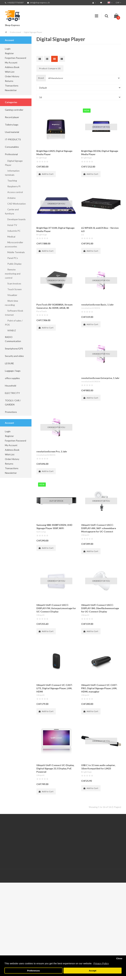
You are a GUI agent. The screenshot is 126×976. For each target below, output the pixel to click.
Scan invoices (13, 283)
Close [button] (119, 958)
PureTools (41, 311)
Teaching (11, 180)
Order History (12, 76)
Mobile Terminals (15, 252)
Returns (9, 81)
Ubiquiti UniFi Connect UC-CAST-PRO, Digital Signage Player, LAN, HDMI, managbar (99, 688)
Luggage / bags (13, 370)
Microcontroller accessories (14, 244)
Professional (15, 32)
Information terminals (12, 172)
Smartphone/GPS (14, 348)
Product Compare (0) (50, 68)
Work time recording (11, 302)
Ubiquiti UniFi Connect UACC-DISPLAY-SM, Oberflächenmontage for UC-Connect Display (100, 608)
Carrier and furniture (12, 211)
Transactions (11, 85)
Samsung (41, 531)
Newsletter (11, 90)
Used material (12, 132)
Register (9, 53)
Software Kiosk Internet (14, 312)
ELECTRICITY (12, 393)
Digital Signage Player (33, 32)
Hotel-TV (11, 225)
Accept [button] (92, 970)
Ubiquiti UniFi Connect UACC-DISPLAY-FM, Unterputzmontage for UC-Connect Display (56, 608)
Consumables (12, 146)
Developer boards (15, 219)
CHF (118, 2)
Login (7, 48)
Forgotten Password (15, 57)
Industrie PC (13, 230)
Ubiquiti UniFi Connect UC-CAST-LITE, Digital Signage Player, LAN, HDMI (54, 688)
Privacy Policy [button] (101, 963)
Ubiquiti (85, 535)
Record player (12, 117)
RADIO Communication (13, 339)
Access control (14, 192)
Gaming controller (14, 109)
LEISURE (9, 363)
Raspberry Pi (12, 186)
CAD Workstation (15, 203)
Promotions (11, 412)
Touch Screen (13, 289)
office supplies (12, 378)
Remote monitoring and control (12, 273)
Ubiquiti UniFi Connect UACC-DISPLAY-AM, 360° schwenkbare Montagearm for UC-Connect (98, 528)
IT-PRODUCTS (13, 139)
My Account (11, 62)
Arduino (10, 197)
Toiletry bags (11, 124)
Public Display (13, 263)
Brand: (41, 78)
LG (82, 234)
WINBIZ (10, 330)
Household (10, 385)
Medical (10, 236)
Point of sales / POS (14, 322)
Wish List (9, 71)
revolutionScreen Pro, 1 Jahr (51, 451)
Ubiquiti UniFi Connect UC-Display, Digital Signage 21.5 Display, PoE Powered (55, 768)
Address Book (12, 67)
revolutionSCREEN (90, 308)
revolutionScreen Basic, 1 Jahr (97, 304)
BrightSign (41, 157)
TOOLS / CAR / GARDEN (13, 402)
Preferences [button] (33, 970)
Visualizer (11, 295)
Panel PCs (11, 258)
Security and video (14, 356)
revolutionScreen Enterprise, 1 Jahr (100, 378)
